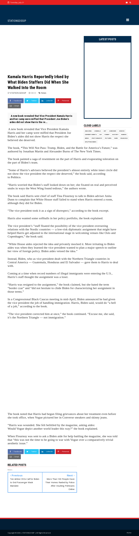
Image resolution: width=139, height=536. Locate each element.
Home (129, 532)
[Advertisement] (42, 49)
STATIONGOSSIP (17, 20)
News (43, 93)
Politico (16, 177)
